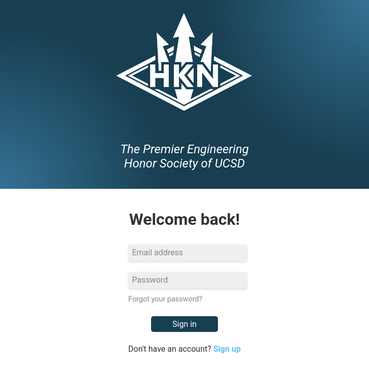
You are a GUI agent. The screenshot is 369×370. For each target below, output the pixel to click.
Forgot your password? (165, 299)
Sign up (227, 349)
